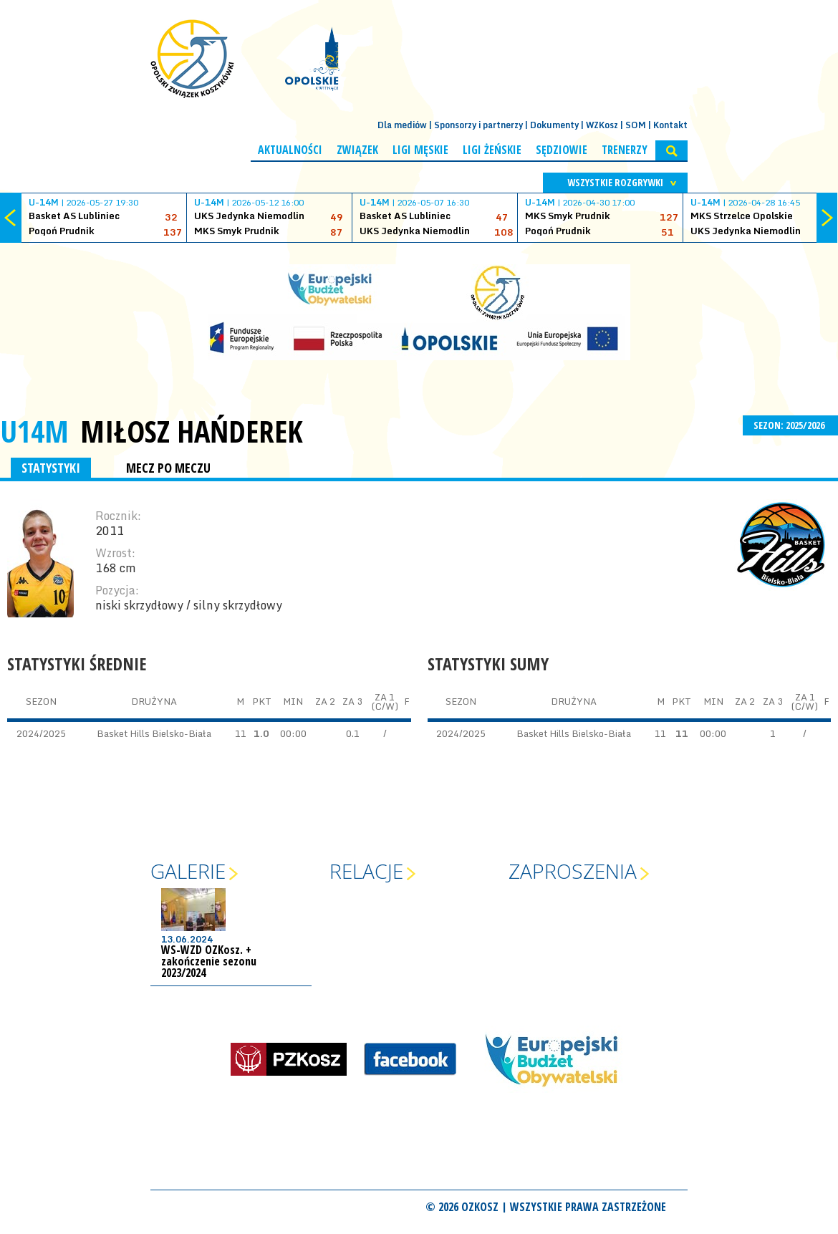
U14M (34, 430)
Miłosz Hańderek (191, 431)
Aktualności (290, 150)
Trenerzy (624, 150)
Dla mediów (402, 125)
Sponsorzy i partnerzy (478, 125)
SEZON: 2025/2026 (790, 425)
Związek (357, 150)
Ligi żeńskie (492, 150)
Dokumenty (554, 125)
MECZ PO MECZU (168, 467)
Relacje (366, 870)
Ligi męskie (420, 150)
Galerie (188, 870)
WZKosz (602, 125)
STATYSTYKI (50, 467)
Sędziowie (561, 150)
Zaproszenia (573, 870)
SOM (635, 125)
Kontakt (670, 125)
